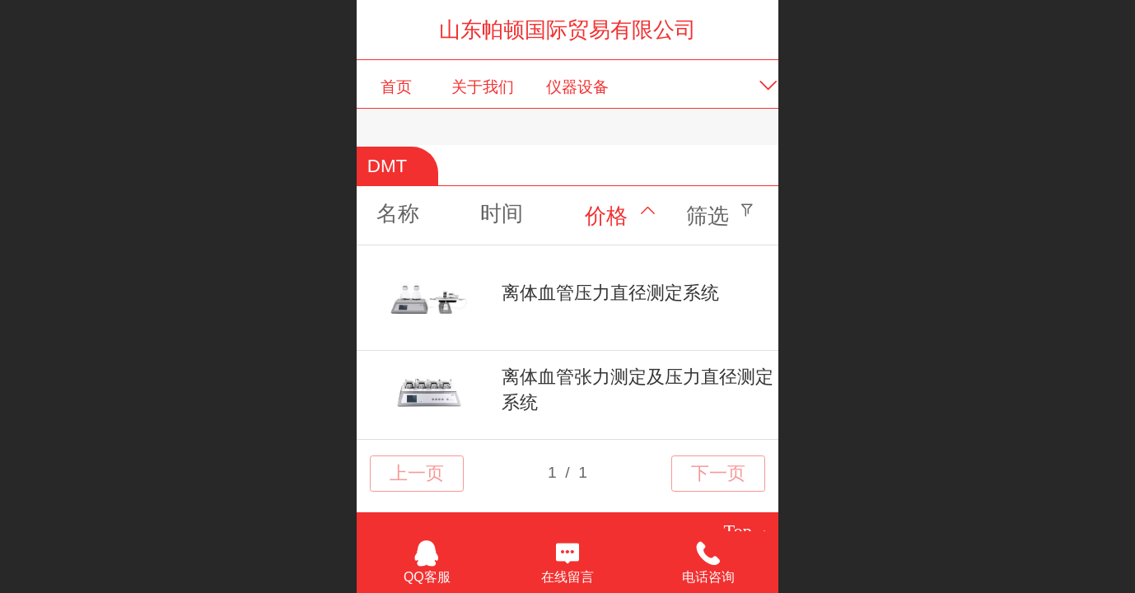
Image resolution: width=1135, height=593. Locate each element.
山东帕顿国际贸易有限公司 (567, 29)
